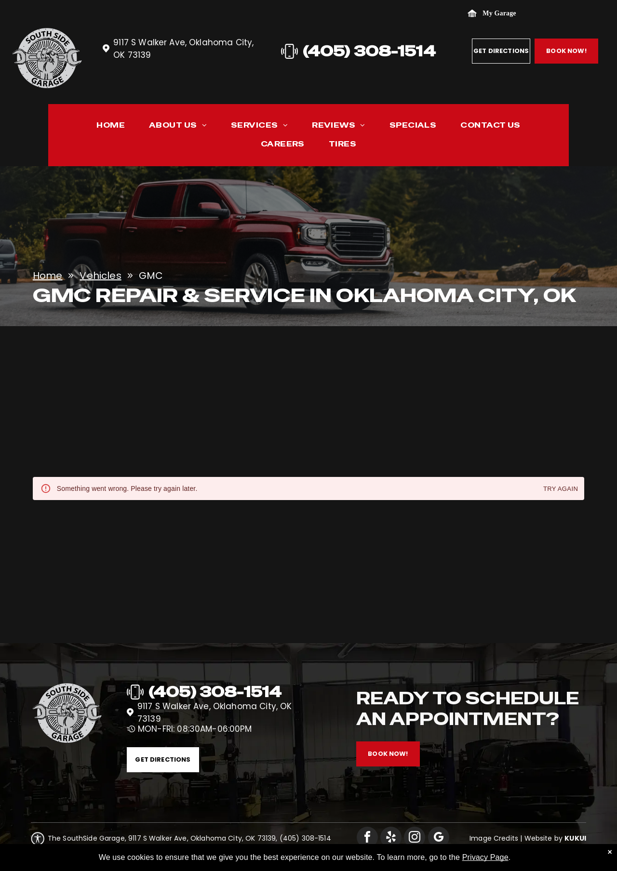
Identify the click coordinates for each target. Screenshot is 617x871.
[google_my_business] (438, 838)
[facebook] (367, 838)
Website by (543, 838)
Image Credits (493, 838)
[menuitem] (110, 127)
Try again (560, 489)
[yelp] (391, 838)
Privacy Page (485, 864)
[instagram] (414, 838)
